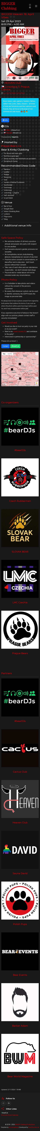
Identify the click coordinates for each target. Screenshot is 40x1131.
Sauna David (20, 873)
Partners (6, 673)
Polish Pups (20, 924)
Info (5, 120)
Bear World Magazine (20, 1076)
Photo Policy (9, 279)
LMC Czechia (20, 602)
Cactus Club (20, 771)
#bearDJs (15, 346)
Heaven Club (20, 822)
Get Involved (9, 322)
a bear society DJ (19, 331)
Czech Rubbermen (20, 501)
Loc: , (14, 93)
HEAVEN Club (12, 82)
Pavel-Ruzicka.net (33, 1127)
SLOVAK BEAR (20, 551)
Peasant (9, 133)
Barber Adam (20, 1025)
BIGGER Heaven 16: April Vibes (17, 15)
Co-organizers (10, 402)
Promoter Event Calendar (9, 1115)
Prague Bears (20, 653)
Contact (5, 346)
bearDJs (14, 137)
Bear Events (20, 975)
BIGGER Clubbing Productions (25, 1124)
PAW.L (8, 130)
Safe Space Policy (12, 237)
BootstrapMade (13, 1127)
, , (15, 88)
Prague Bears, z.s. (11, 145)
